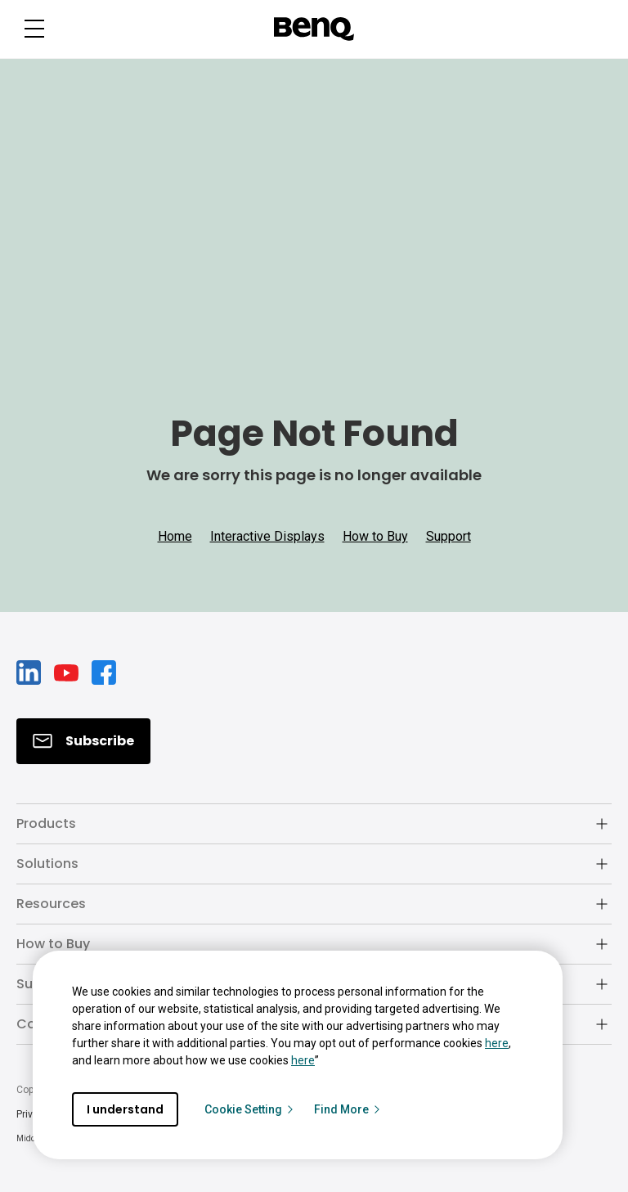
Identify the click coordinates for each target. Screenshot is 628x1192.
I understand (125, 1109)
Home (175, 536)
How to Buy (375, 536)
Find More (348, 1109)
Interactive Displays (267, 536)
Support (448, 536)
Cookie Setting (249, 1109)
